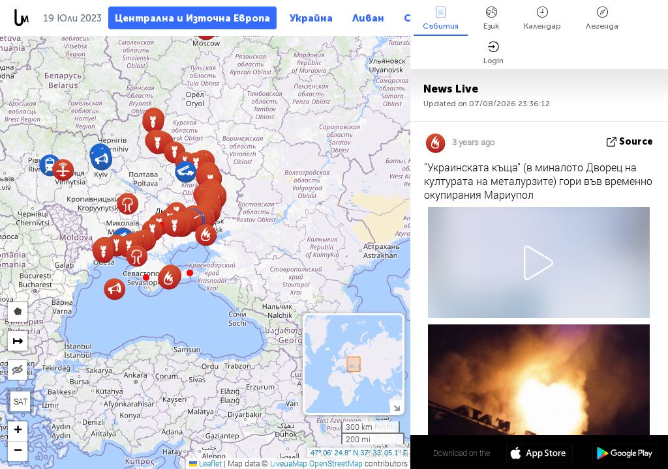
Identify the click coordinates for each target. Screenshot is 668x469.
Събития (441, 19)
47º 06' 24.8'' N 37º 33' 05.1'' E (359, 453)
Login (493, 53)
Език (491, 19)
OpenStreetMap (336, 463)
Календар (542, 19)
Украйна (311, 18)
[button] (190, 273)
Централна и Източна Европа (192, 18)
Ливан (368, 18)
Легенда (602, 19)
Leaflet (205, 463)
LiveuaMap (288, 463)
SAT (20, 401)
